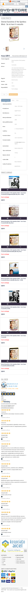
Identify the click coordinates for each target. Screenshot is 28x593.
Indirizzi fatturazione (20, 562)
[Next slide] (24, 49)
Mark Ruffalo (18, 71)
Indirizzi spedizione (20, 561)
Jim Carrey (14, 68)
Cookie (3, 561)
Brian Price (16, 77)
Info (3, 562)
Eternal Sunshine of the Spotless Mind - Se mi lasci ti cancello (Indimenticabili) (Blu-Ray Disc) (13, 250)
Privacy (3, 559)
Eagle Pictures (18, 110)
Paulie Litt (21, 77)
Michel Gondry (15, 80)
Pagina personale (20, 557)
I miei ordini (18, 559)
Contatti (4, 564)
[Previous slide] (4, 49)
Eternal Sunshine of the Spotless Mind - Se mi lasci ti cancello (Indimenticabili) (13, 365)
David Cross (17, 72)
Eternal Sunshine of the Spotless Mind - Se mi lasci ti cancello (13, 336)
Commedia (14, 65)
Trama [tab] (13, 100)
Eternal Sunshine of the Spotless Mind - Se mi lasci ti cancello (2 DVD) (13, 308)
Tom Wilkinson (17, 74)
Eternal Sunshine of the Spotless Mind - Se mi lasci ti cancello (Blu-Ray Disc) (13, 222)
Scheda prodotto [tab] (6, 100)
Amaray (16, 152)
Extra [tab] (17, 100)
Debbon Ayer (18, 75)
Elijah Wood (19, 69)
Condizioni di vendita (6, 557)
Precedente (4, 407)
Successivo (10, 407)
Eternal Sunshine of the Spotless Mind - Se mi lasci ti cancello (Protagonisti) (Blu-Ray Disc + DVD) (13, 193)
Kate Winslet (19, 68)
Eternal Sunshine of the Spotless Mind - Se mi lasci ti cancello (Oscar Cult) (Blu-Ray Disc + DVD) (13, 279)
